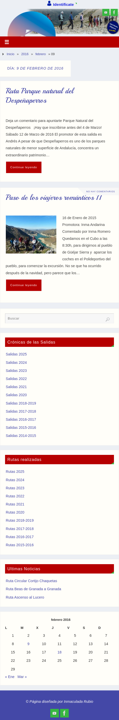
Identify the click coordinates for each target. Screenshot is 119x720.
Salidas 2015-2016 (21, 428)
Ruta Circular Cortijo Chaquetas (31, 581)
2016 (25, 54)
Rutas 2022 (15, 496)
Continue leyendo (23, 167)
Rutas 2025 (15, 472)
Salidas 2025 (16, 354)
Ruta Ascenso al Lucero (25, 597)
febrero (40, 54)
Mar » (22, 677)
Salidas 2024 (16, 363)
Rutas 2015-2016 (20, 545)
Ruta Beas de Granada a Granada (33, 589)
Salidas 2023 (16, 371)
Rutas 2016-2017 (20, 537)
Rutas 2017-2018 (20, 529)
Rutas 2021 (15, 504)
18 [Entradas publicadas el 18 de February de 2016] (59, 652)
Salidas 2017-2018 (21, 411)
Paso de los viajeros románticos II (53, 197)
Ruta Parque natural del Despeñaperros (40, 96)
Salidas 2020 (16, 395)
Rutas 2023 (15, 488)
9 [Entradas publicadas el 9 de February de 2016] (28, 644)
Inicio (10, 54)
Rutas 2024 (15, 480)
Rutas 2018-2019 (20, 520)
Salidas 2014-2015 (21, 436)
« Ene (10, 677)
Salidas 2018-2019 (21, 403)
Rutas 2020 (15, 512)
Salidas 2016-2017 (21, 419)
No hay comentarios (100, 191)
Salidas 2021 (16, 387)
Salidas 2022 (16, 379)
